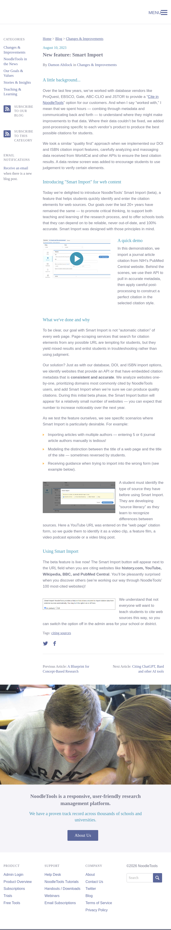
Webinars (52, 896)
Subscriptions (14, 889)
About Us (83, 835)
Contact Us (94, 882)
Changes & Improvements (84, 39)
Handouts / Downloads (62, 889)
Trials (8, 896)
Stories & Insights (17, 82)
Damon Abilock (60, 65)
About (90, 874)
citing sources (61, 633)
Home (47, 39)
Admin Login (13, 874)
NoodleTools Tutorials (62, 882)
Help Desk (53, 874)
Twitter (91, 889)
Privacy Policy (97, 910)
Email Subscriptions (60, 903)
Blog (58, 39)
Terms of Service (99, 903)
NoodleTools (34, 12)
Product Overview (18, 882)
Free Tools (12, 903)
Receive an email (16, 168)
